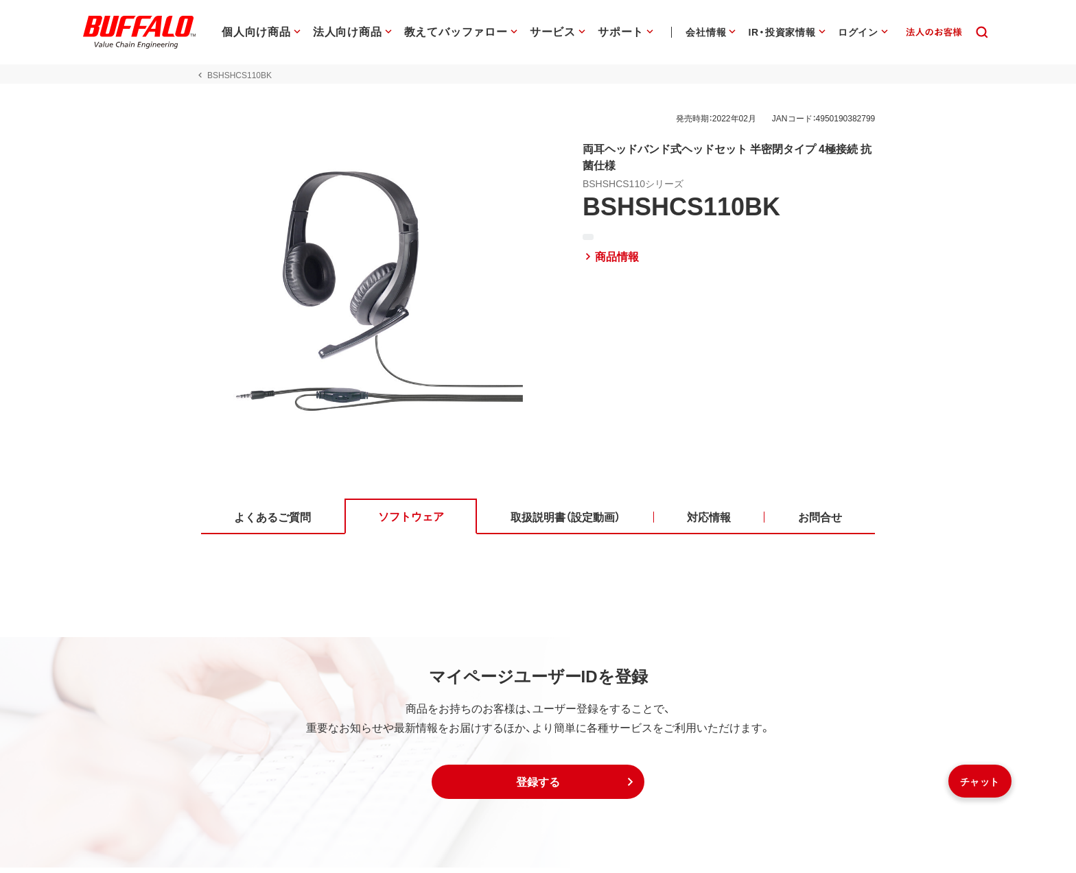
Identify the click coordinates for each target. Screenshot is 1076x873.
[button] (538, 787)
